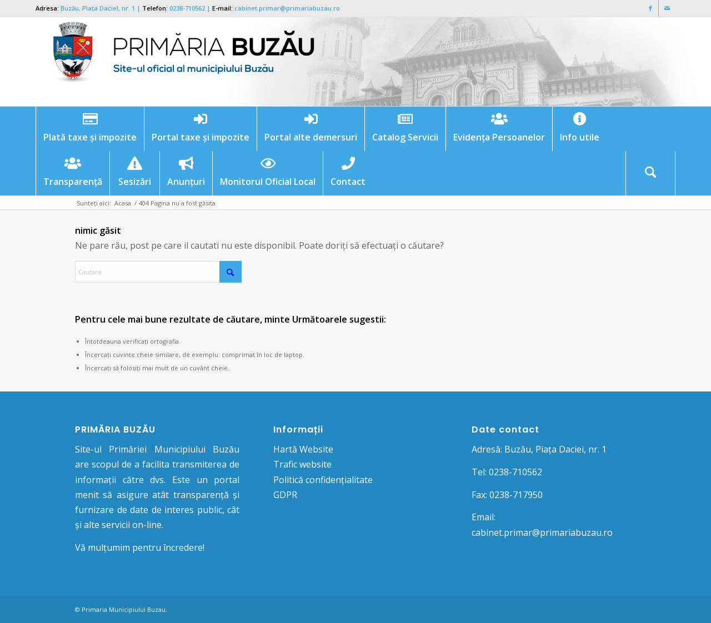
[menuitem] (90, 129)
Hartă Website (303, 449)
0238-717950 (516, 495)
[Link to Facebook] (650, 8)
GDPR (285, 495)
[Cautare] (650, 173)
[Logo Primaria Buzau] (177, 61)
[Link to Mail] (667, 8)
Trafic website (302, 464)
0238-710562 (187, 8)
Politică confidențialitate (323, 480)
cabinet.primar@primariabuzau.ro (287, 8)
